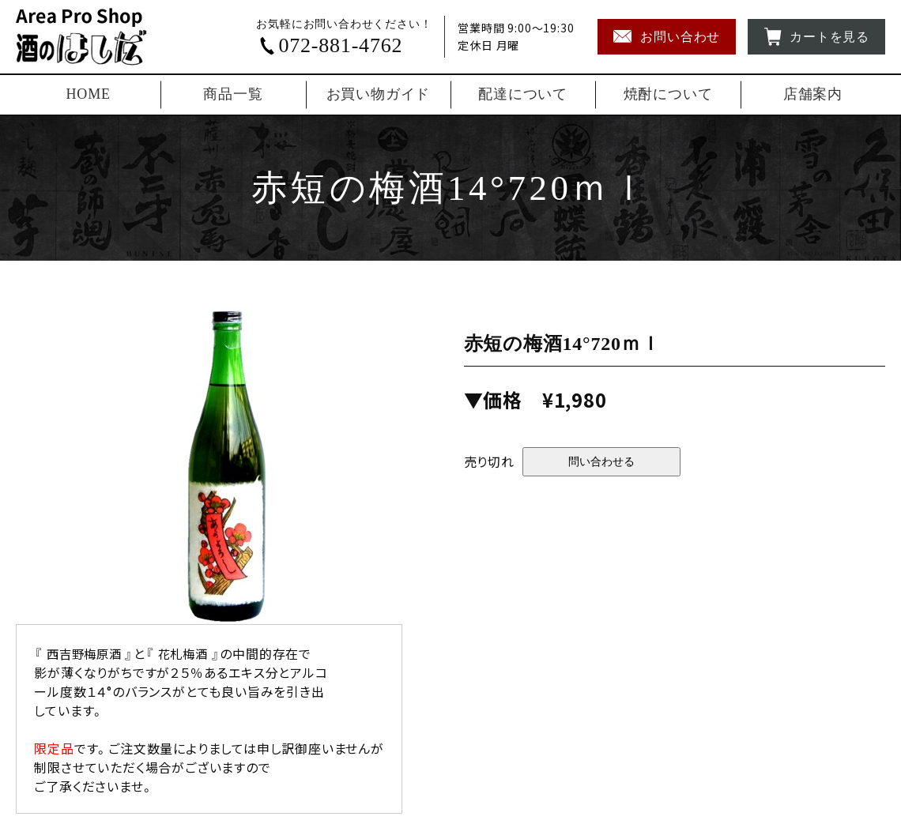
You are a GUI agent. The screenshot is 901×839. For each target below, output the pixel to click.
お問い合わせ (666, 36)
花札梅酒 (189, 653)
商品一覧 (232, 94)
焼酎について (668, 94)
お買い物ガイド (378, 94)
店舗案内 (813, 94)
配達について (522, 94)
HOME (88, 94)
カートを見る (816, 37)
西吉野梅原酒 (86, 653)
